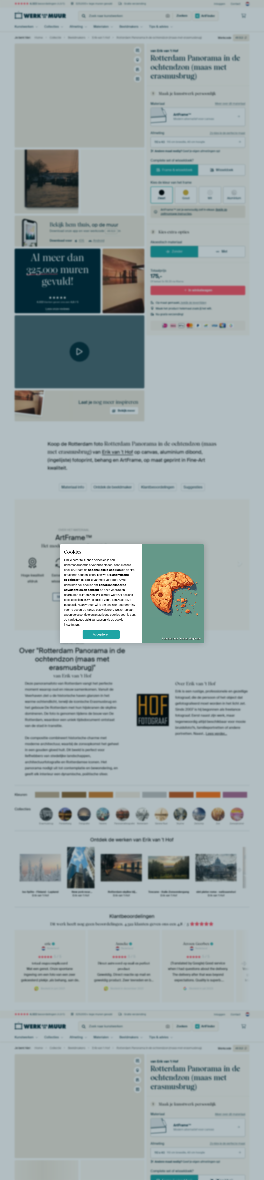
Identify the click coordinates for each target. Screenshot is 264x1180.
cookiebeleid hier (75, 600)
